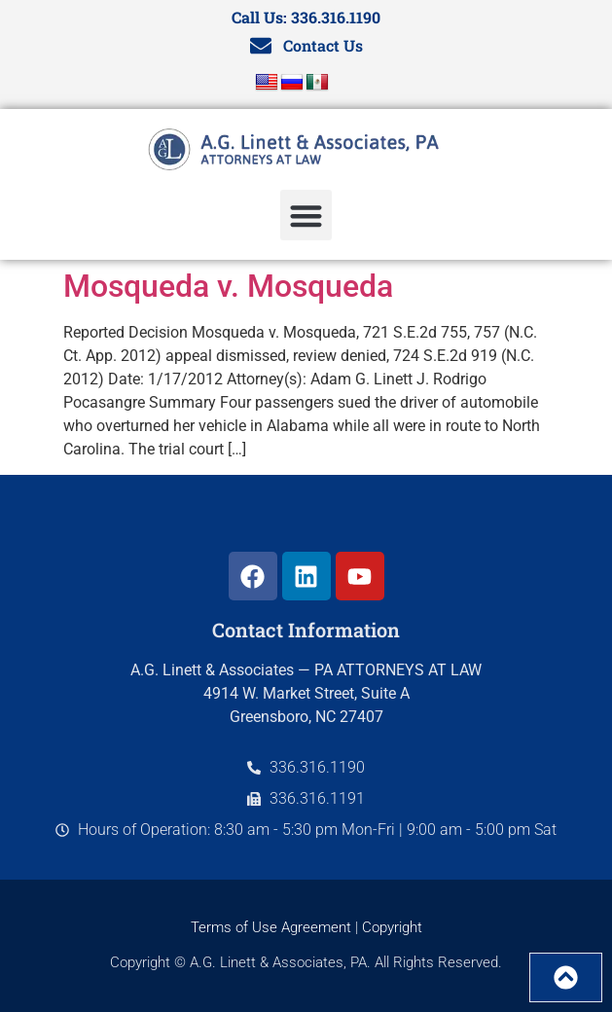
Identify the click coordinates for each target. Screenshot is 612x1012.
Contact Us (323, 45)
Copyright (392, 927)
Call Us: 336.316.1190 (306, 17)
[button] (306, 215)
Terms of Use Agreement (271, 927)
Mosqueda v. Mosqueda (228, 286)
